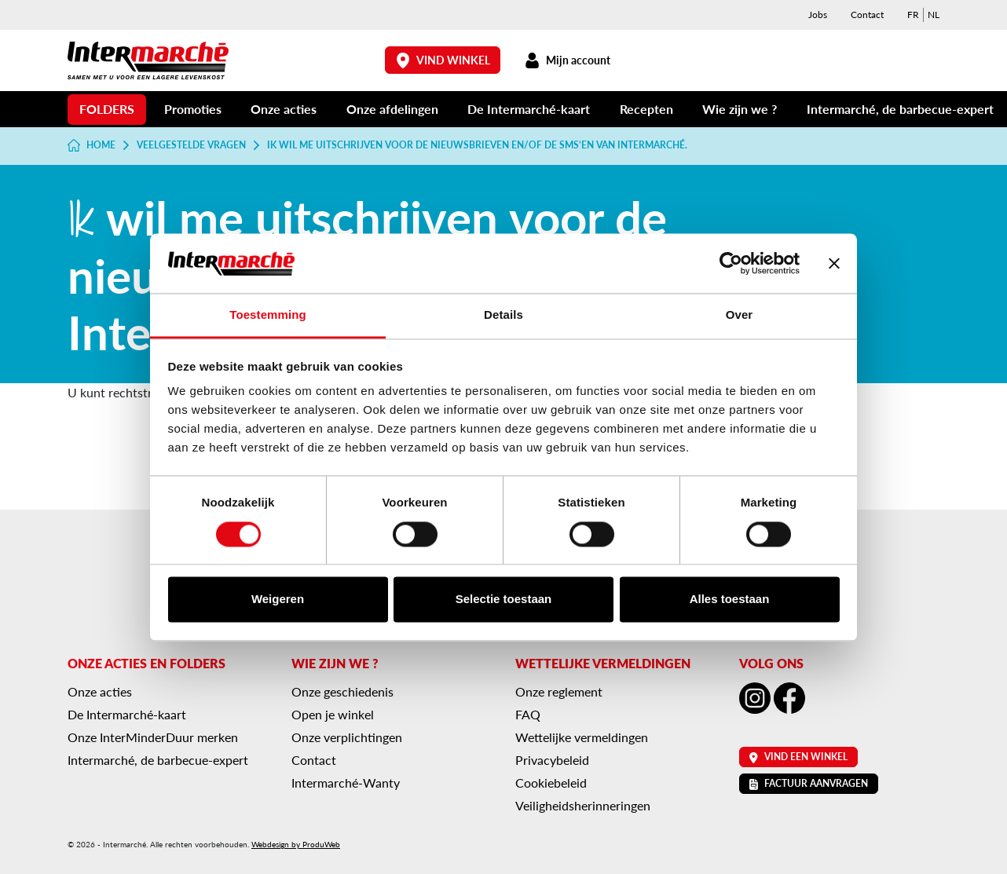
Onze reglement (558, 691)
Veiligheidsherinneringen (582, 805)
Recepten (646, 109)
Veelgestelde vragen (191, 145)
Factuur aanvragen (808, 783)
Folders (106, 109)
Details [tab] (503, 315)
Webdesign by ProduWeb (295, 844)
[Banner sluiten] (834, 263)
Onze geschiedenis (342, 691)
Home (91, 145)
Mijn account (567, 60)
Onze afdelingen (392, 109)
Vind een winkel (798, 756)
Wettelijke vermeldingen (581, 737)
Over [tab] (739, 315)
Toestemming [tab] (267, 315)
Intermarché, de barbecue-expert (900, 109)
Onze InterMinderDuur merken (153, 737)
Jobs (817, 14)
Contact (867, 14)
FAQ (527, 714)
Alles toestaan (730, 599)
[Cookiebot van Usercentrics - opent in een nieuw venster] (731, 263)
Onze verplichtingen (346, 737)
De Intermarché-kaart (528, 109)
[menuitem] (913, 15)
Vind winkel (443, 60)
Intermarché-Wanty (345, 782)
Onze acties (284, 109)
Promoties (193, 109)
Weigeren (277, 599)
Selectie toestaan (504, 599)
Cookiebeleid (551, 782)
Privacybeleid (552, 760)
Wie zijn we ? (739, 109)
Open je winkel (332, 714)
